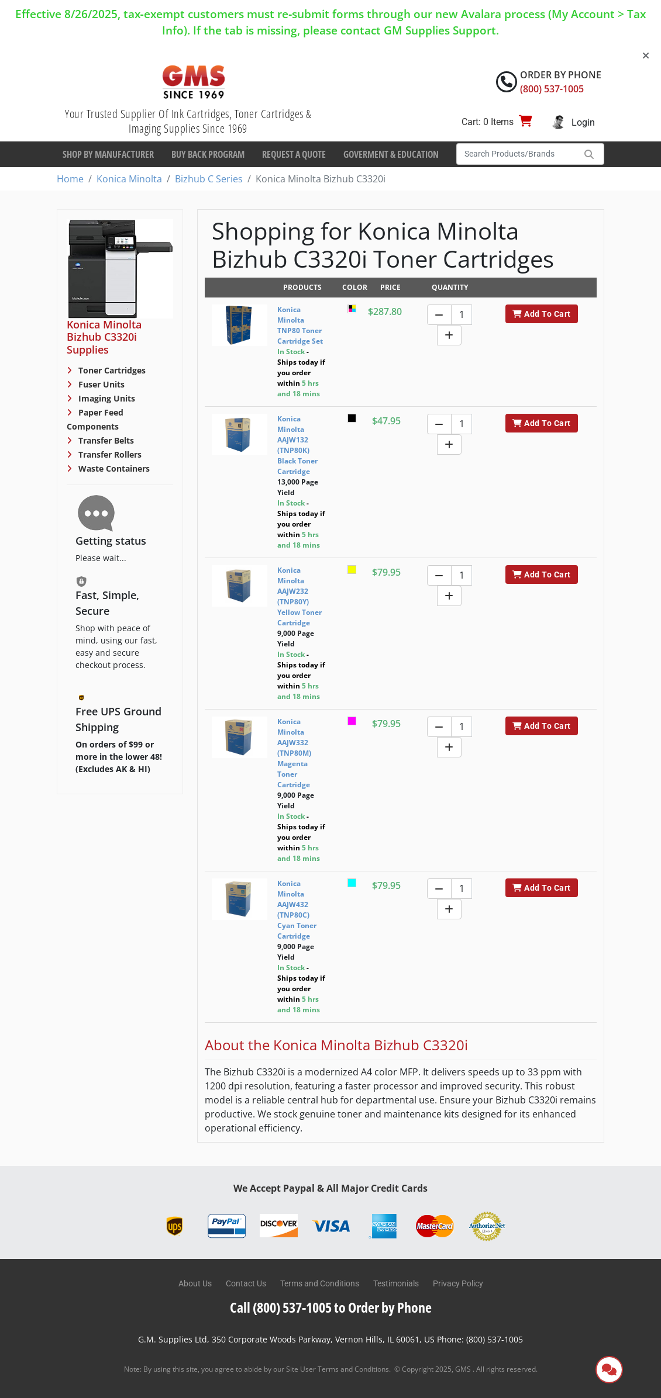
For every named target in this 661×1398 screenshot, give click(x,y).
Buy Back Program (208, 154)
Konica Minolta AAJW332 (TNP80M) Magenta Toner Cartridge (294, 753)
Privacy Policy (458, 1283)
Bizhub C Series (209, 178)
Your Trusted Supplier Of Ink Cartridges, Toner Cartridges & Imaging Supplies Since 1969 (188, 121)
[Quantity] (461, 314)
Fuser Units (100, 384)
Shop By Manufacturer (108, 154)
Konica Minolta (129, 178)
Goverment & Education (391, 154)
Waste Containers (113, 468)
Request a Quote (294, 154)
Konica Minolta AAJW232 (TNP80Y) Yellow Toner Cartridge (299, 596)
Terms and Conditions (319, 1283)
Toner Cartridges (111, 370)
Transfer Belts (105, 440)
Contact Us (246, 1283)
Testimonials (396, 1283)
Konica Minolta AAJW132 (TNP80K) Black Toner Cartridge (297, 445)
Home (70, 178)
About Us (195, 1283)
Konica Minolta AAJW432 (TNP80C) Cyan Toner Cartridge (296, 909)
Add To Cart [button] (541, 314)
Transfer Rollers (109, 454)
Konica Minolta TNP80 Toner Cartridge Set (300, 325)
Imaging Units (105, 398)
